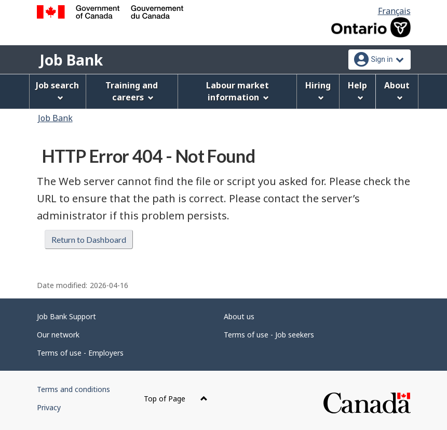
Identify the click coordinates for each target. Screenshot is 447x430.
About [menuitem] (397, 90)
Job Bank (71, 60)
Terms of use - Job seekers (269, 335)
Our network (58, 335)
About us (239, 316)
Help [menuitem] (357, 90)
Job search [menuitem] (57, 90)
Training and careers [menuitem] (131, 91)
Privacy (49, 407)
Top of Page (176, 398)
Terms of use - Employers (80, 353)
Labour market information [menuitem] (237, 91)
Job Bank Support (66, 316)
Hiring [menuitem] (318, 90)
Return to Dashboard (88, 239)
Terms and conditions (73, 389)
